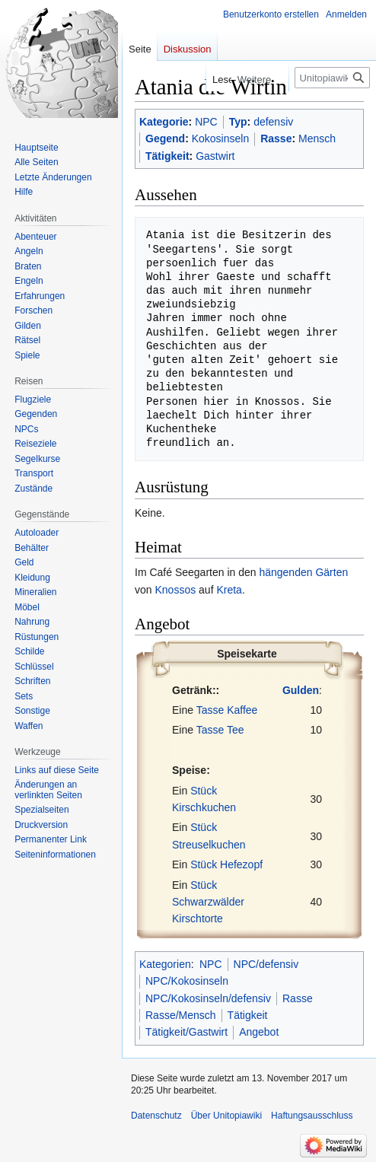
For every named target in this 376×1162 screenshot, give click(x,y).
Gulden (300, 690)
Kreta (228, 590)
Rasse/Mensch (180, 1015)
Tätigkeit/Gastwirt (186, 1032)
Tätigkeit (167, 156)
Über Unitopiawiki (226, 1115)
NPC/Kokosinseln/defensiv (208, 998)
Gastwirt (215, 156)
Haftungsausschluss (311, 1115)
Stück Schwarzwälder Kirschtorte (208, 902)
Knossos (175, 590)
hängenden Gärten (303, 572)
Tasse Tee (220, 730)
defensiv (273, 122)
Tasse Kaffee (227, 710)
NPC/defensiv (266, 964)
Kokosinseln (221, 138)
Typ (238, 122)
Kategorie (164, 122)
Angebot (259, 1032)
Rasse (276, 138)
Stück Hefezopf (226, 864)
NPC (206, 122)
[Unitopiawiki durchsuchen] (332, 77)
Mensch (317, 138)
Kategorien (165, 964)
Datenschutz (156, 1115)
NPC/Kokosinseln (186, 981)
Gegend (165, 138)
